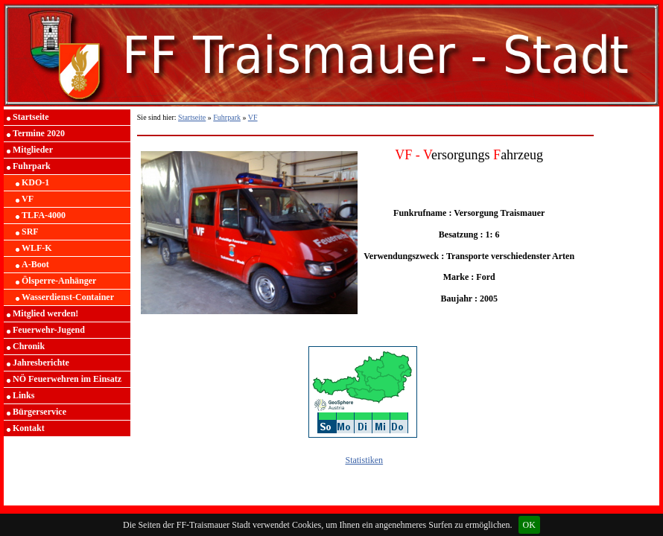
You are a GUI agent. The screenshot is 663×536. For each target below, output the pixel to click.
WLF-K (37, 248)
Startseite (31, 117)
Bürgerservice (39, 411)
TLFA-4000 (44, 215)
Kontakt (29, 428)
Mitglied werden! (45, 313)
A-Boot (35, 264)
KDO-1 (35, 182)
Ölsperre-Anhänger (59, 280)
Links (23, 395)
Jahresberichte (41, 362)
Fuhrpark (32, 166)
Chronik (29, 346)
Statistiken (364, 460)
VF (28, 199)
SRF (30, 231)
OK (529, 525)
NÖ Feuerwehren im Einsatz (67, 379)
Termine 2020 (39, 133)
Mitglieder (33, 149)
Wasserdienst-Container (68, 297)
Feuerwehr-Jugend (49, 330)
